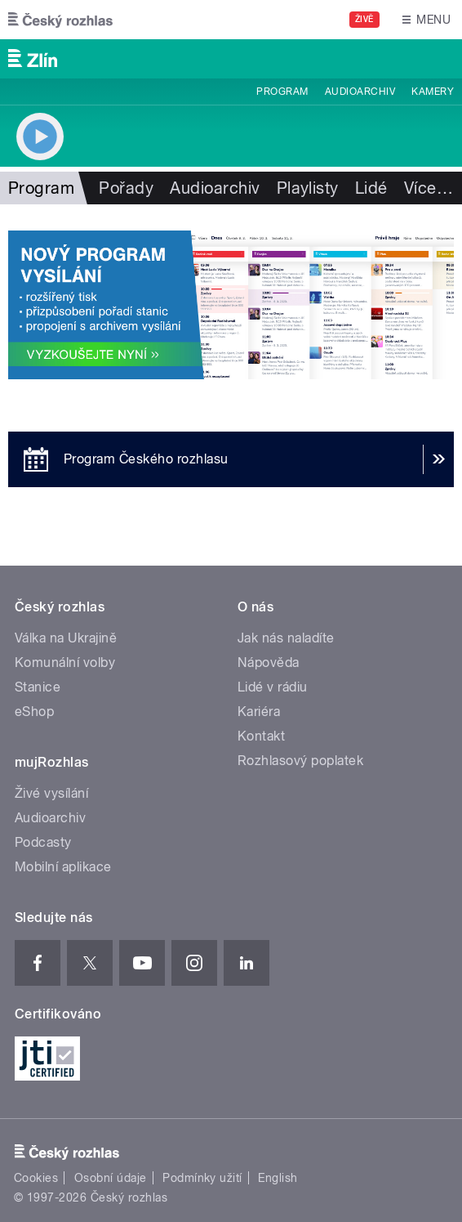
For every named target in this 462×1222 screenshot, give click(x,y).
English (277, 1177)
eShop (34, 711)
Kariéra (259, 711)
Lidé (371, 188)
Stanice (37, 687)
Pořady (126, 188)
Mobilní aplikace (63, 867)
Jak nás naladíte (286, 638)
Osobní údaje (110, 1177)
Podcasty (43, 842)
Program (282, 91)
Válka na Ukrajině (66, 638)
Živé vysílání (51, 793)
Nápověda (269, 662)
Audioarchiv (360, 91)
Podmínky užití (202, 1177)
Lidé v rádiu (273, 687)
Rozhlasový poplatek (300, 760)
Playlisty (308, 188)
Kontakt (261, 736)
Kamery (432, 91)
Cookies (36, 1177)
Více (428, 188)
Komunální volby (65, 662)
